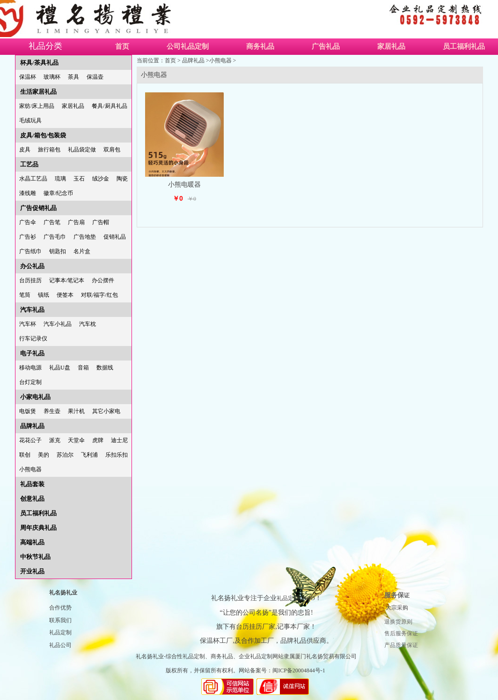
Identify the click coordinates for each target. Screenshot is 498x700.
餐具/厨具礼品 (109, 106)
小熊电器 (30, 469)
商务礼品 (260, 46)
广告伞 (27, 222)
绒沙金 (100, 178)
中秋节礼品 (35, 556)
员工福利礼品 (38, 513)
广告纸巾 (30, 251)
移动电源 (30, 367)
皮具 (24, 149)
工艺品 (29, 164)
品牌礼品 (32, 425)
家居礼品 (391, 46)
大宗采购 (397, 607)
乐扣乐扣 (116, 455)
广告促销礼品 (38, 207)
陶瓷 (122, 178)
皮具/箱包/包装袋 (43, 135)
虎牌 (97, 440)
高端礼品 (32, 542)
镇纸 (43, 295)
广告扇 (76, 222)
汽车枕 (87, 324)
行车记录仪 (33, 338)
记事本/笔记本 (66, 280)
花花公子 (30, 440)
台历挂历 (30, 280)
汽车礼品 (32, 309)
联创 (24, 455)
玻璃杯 (52, 77)
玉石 (79, 178)
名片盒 (81, 251)
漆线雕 (27, 193)
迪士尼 (119, 440)
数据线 (104, 367)
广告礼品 (326, 46)
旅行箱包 (49, 149)
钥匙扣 (57, 251)
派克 (54, 440)
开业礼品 (32, 571)
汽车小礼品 (58, 324)
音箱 (83, 367)
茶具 (73, 77)
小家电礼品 (35, 396)
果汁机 (76, 411)
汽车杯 (27, 324)
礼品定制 (60, 632)
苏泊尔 (65, 455)
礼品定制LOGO (296, 598)
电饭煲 (27, 411)
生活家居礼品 (38, 91)
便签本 (65, 295)
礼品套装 (32, 484)
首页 (122, 46)
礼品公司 (60, 645)
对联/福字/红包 (99, 295)
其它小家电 (106, 411)
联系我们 (60, 620)
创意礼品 (32, 498)
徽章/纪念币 (58, 193)
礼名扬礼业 (63, 592)
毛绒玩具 (30, 120)
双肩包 (111, 149)
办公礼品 (32, 266)
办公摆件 (103, 280)
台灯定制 (30, 382)
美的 (43, 455)
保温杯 (27, 77)
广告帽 (100, 222)
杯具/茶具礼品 (39, 62)
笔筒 (24, 295)
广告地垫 (84, 236)
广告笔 (52, 222)
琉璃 (60, 178)
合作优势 (60, 607)
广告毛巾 (55, 236)
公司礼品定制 (188, 46)
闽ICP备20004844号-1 (298, 670)
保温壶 (95, 77)
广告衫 (27, 236)
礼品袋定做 (82, 149)
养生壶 (52, 411)
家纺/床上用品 (36, 106)
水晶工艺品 (33, 178)
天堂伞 (76, 440)
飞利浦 (89, 455)
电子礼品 (32, 353)
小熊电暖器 (184, 184)
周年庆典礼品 (38, 527)
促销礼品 (114, 236)
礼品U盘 (59, 367)
